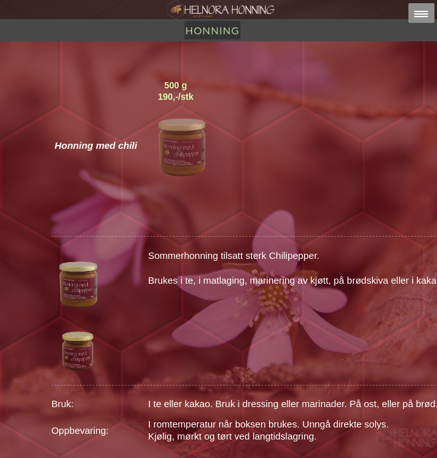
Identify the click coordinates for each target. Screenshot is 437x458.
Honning (212, 30)
